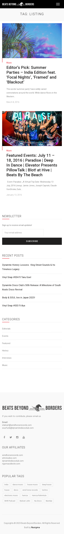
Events (5, 336)
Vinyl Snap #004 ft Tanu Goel (16, 277)
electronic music (11, 495)
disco (16, 490)
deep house (46, 485)
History (5, 350)
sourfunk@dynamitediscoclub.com (18, 428)
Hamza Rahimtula (39, 495)
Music (9, 63)
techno (45, 490)
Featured (6, 343)
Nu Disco (38, 501)
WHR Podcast (9, 501)
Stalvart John (25, 501)
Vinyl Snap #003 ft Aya (13, 305)
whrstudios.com (9, 458)
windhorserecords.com (12, 455)
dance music (18, 485)
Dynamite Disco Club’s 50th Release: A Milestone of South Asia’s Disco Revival (31, 287)
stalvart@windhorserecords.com (17, 425)
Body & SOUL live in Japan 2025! (18, 297)
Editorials (6, 328)
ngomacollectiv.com (11, 464)
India (6, 485)
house (6, 490)
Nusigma (35, 527)
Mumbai (49, 501)
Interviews (6, 358)
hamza (25, 495)
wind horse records (30, 490)
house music (32, 485)
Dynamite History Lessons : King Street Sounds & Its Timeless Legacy (28, 266)
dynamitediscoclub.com (13, 461)
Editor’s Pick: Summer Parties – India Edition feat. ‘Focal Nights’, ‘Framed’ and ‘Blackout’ (31, 74)
